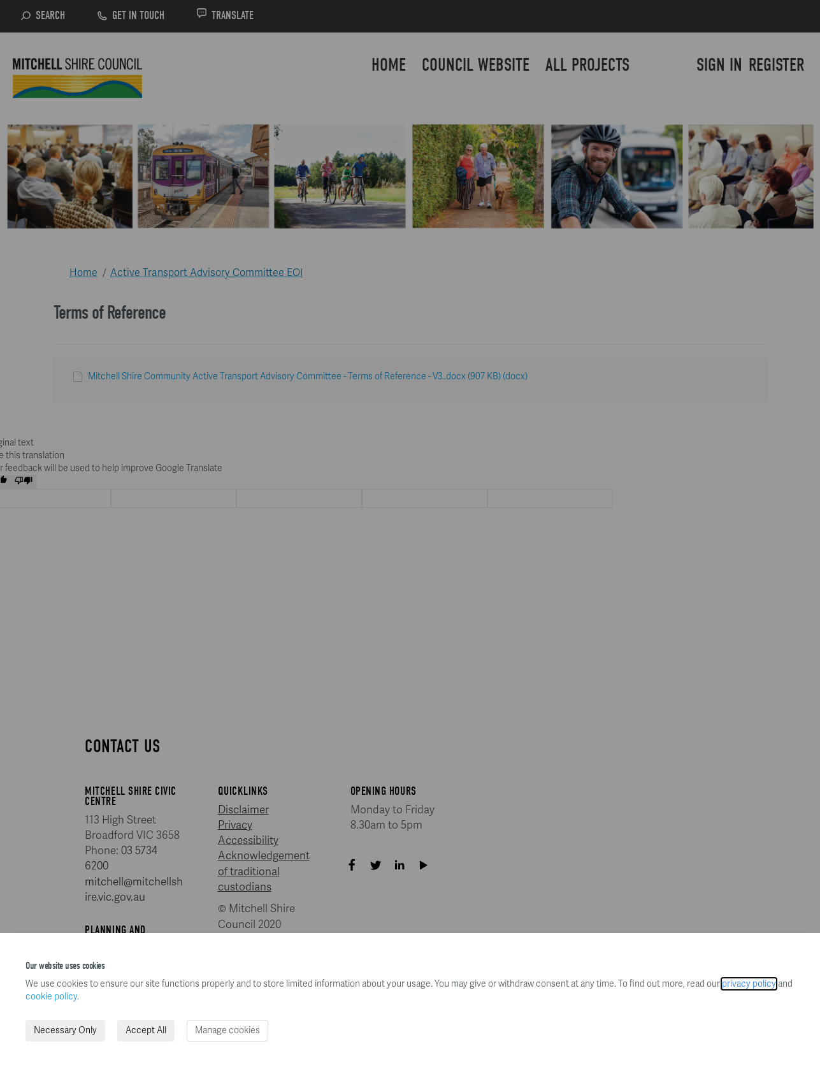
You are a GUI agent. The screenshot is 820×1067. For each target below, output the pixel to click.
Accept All (146, 1030)
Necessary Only (65, 1030)
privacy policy (749, 983)
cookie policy (51, 996)
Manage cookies (227, 1030)
